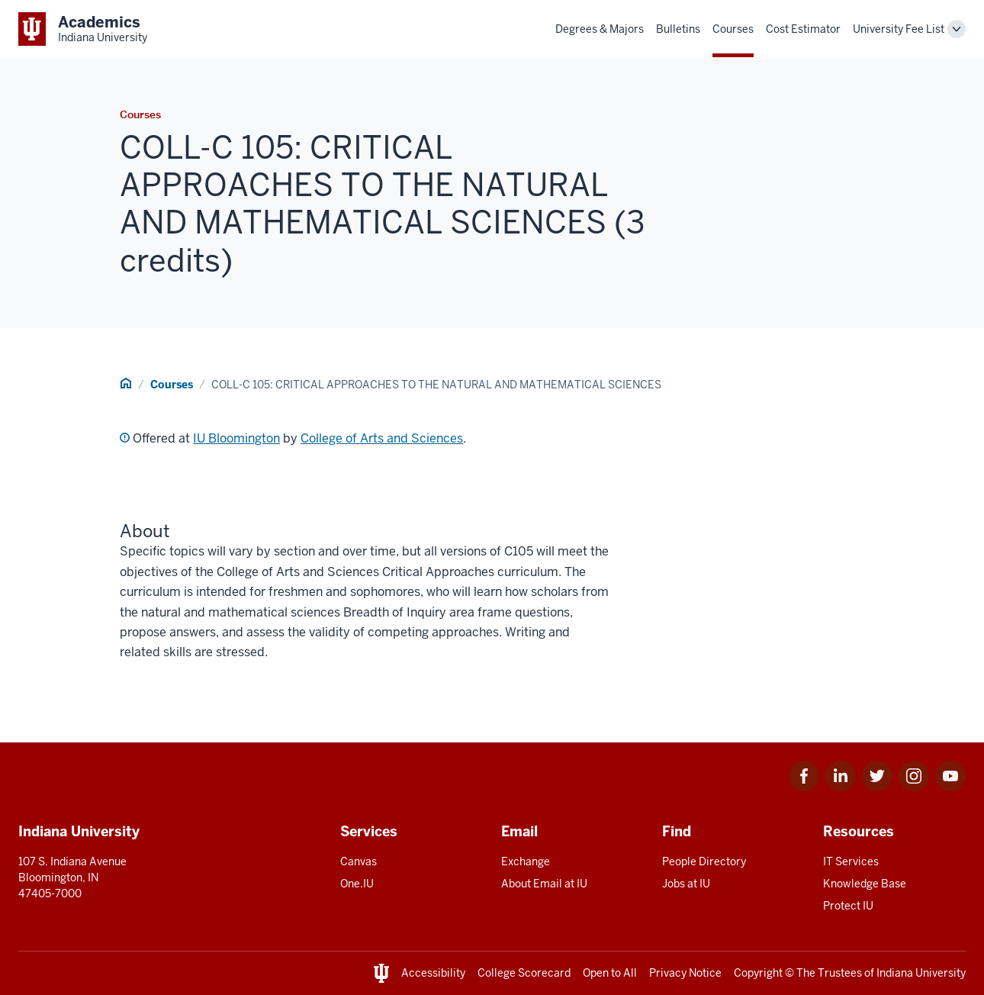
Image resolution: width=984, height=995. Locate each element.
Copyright (758, 973)
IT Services (851, 861)
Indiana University (921, 973)
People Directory (704, 861)
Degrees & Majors (599, 29)
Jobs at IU (686, 883)
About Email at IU (544, 883)
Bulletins (678, 29)
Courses (733, 29)
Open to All (610, 973)
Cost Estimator (803, 29)
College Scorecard (524, 973)
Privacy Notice (685, 973)
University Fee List (898, 29)
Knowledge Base (864, 883)
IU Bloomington (236, 438)
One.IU (357, 883)
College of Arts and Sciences (382, 438)
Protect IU (848, 906)
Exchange (525, 861)
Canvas (358, 861)
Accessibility (433, 973)
